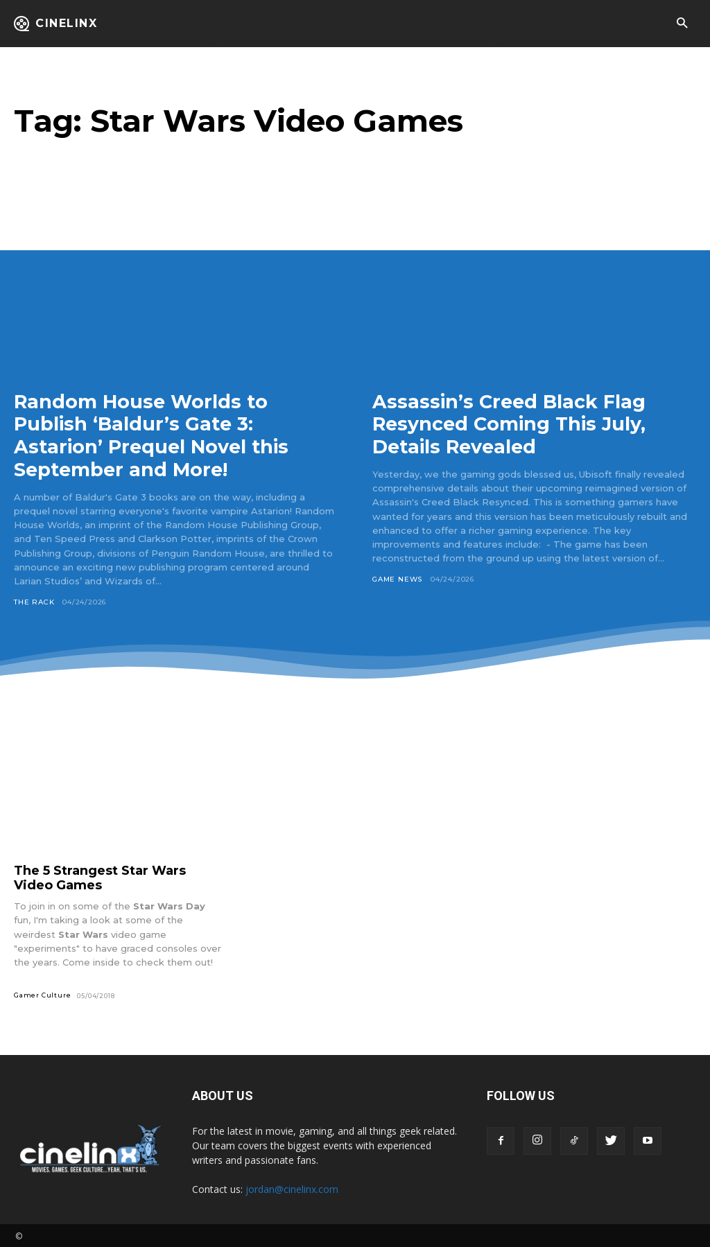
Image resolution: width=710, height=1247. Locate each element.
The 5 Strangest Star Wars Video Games (100, 876)
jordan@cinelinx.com (291, 1187)
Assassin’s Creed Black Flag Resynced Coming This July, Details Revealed (513, 423)
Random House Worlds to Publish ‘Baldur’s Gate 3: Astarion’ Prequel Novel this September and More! (154, 435)
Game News (397, 577)
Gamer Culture (42, 993)
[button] (682, 24)
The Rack (34, 599)
